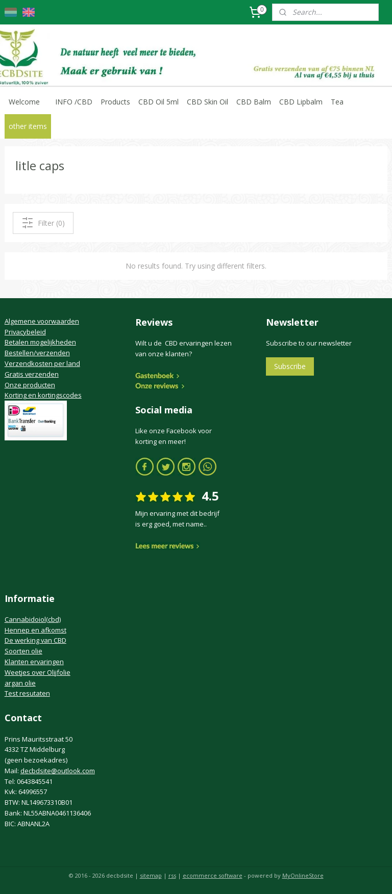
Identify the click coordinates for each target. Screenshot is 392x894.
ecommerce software (212, 875)
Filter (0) (43, 223)
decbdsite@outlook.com (57, 770)
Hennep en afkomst (35, 630)
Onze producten (30, 384)
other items (28, 126)
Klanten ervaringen (34, 661)
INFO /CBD (73, 102)
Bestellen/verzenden (37, 352)
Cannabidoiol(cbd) (33, 619)
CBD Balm (253, 102)
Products (115, 102)
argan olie (20, 683)
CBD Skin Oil (207, 102)
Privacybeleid (25, 331)
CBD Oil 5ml (158, 102)
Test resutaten (27, 693)
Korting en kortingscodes (43, 395)
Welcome (24, 102)
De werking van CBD (35, 640)
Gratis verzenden (32, 374)
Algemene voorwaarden (42, 321)
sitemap (151, 875)
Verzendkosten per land (42, 363)
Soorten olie (23, 650)
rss (172, 875)
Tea (337, 102)
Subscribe (290, 366)
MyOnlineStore (303, 875)
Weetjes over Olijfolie (37, 672)
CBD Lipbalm (301, 102)
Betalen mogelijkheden (40, 342)
